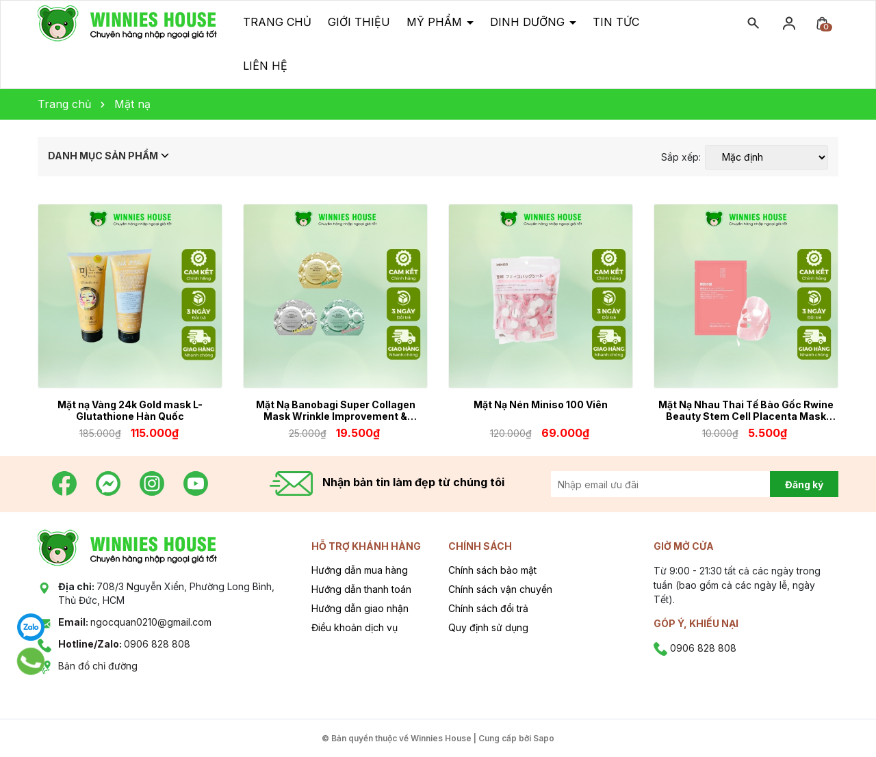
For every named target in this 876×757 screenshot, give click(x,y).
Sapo (543, 738)
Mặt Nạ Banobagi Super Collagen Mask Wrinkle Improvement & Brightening (335, 410)
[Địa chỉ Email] (676, 484)
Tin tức (616, 22)
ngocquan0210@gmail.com (134, 622)
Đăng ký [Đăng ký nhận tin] (804, 484)
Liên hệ (265, 65)
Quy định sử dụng (488, 627)
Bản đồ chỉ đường (98, 666)
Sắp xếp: (681, 157)
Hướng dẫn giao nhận (360, 608)
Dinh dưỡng (529, 22)
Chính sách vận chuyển (500, 589)
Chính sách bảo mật (492, 570)
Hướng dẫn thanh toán (361, 589)
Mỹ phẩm (436, 22)
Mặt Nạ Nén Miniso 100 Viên (541, 404)
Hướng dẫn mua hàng (359, 570)
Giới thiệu (359, 22)
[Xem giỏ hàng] (822, 22)
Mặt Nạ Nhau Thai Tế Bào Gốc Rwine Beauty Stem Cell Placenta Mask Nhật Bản (746, 410)
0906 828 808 (124, 644)
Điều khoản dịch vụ (354, 627)
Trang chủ (277, 22)
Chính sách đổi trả (488, 608)
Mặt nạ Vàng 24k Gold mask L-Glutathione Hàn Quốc (130, 410)
